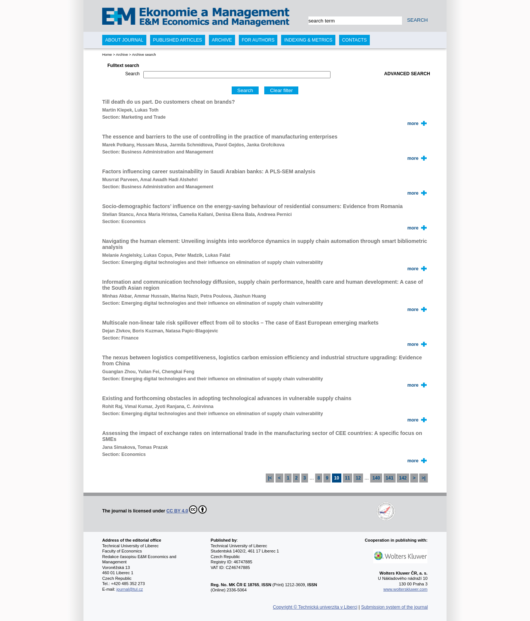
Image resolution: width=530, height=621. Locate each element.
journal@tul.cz (129, 589)
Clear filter (281, 90)
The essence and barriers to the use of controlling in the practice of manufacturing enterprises (220, 137)
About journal (124, 40)
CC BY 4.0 (187, 509)
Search (132, 73)
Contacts (354, 40)
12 (358, 478)
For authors (258, 40)
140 (376, 478)
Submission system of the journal (394, 607)
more (412, 123)
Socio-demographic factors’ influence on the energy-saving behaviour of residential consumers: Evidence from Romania (252, 206)
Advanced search (407, 73)
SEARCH (417, 20)
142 (402, 478)
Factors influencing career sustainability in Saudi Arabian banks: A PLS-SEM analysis (209, 171)
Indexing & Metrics (308, 40)
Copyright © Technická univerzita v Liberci (315, 607)
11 (347, 478)
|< (270, 478)
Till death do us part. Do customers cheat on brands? (168, 102)
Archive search (144, 54)
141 (389, 478)
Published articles (177, 40)
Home (107, 54)
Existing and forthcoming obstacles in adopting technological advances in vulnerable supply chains (226, 398)
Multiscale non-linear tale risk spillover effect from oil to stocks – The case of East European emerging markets (240, 323)
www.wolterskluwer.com (405, 589)
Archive (122, 54)
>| (423, 478)
